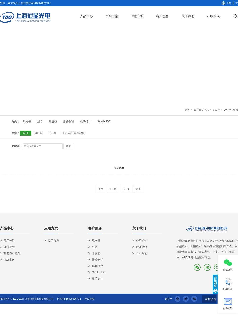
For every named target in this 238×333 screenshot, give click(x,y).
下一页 (126, 189)
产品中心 (86, 16)
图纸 (40, 121)
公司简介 (141, 240)
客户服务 (162, 16)
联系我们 (141, 253)
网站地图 (89, 298)
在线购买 (213, 16)
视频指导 (85, 121)
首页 (187, 109)
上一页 (112, 189)
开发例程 (68, 121)
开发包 (216, 109)
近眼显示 (9, 246)
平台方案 (112, 16)
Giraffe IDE (104, 121)
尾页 (138, 189)
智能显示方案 (12, 253)
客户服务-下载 (201, 109)
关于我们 (188, 16)
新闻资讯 (141, 246)
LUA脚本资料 (231, 109)
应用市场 (137, 16)
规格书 (27, 121)
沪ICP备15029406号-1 (69, 298)
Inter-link (9, 259)
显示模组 (9, 240)
